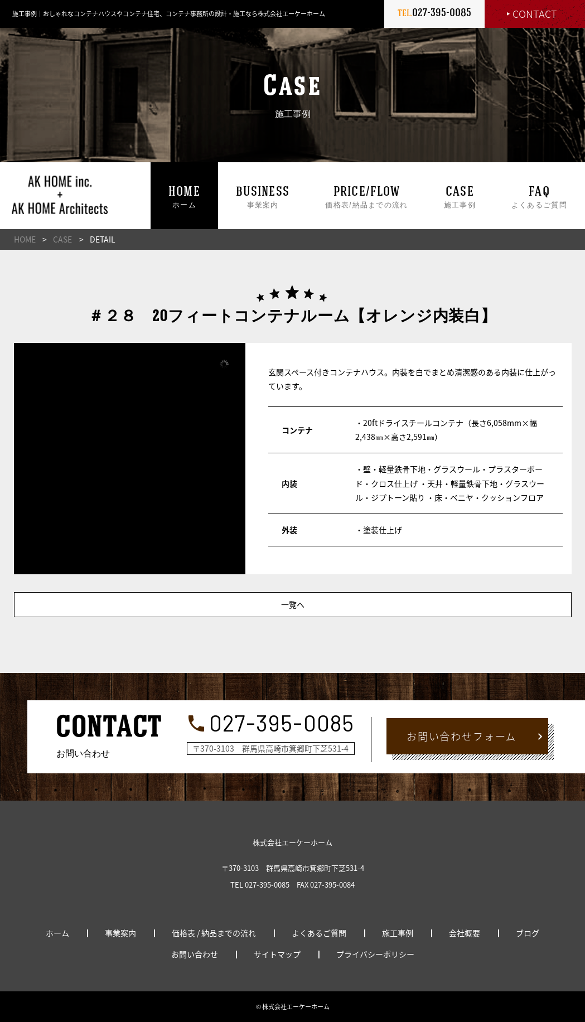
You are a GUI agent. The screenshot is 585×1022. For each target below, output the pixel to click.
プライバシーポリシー (375, 954)
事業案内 (262, 198)
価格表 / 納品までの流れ (214, 932)
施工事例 (460, 198)
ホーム (184, 198)
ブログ (527, 932)
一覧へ (292, 604)
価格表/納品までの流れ (366, 198)
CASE (62, 239)
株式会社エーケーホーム (292, 842)
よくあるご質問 (539, 198)
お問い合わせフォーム (461, 736)
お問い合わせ (194, 954)
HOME (25, 239)
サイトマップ (277, 954)
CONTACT (535, 13)
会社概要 (464, 932)
